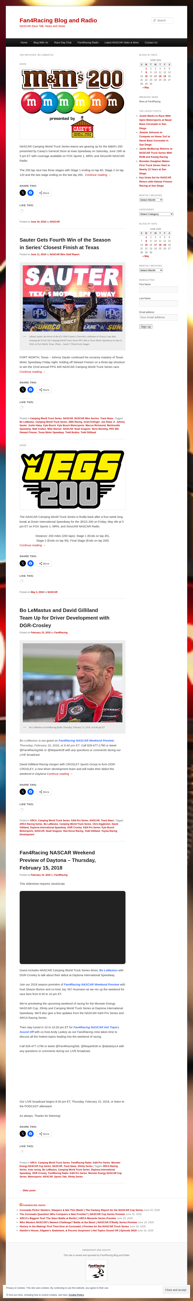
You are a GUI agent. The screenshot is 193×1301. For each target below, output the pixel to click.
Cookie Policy (76, 1295)
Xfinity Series (85, 1166)
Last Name (145, 298)
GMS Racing (75, 422)
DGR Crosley (74, 827)
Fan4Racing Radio (88, 42)
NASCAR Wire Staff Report (65, 254)
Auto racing (34, 1169)
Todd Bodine (72, 432)
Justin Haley (35, 425)
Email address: (147, 312)
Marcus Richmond (96, 425)
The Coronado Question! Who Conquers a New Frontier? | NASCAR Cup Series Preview (72, 1214)
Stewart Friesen (28, 432)
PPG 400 (114, 429)
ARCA (33, 820)
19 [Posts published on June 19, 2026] (164, 76)
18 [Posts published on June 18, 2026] (160, 76)
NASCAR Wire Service (86, 418)
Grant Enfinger (91, 422)
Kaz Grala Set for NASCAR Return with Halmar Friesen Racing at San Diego (155, 181)
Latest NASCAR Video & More (122, 42)
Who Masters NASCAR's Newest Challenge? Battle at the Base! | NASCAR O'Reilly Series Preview (78, 1222)
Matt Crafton (39, 429)
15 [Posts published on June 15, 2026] (146, 76)
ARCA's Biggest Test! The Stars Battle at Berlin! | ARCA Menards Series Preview (68, 1218)
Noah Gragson (82, 429)
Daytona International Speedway (48, 827)
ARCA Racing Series (31, 824)
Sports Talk (60, 1176)
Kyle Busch (49, 425)
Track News (106, 418)
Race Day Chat (62, 42)
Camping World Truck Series (46, 418)
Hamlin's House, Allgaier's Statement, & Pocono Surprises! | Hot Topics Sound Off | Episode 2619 (78, 1230)
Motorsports (35, 1176)
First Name (145, 284)
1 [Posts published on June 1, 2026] (146, 68)
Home (24, 42)
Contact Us (151, 42)
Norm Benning (100, 429)
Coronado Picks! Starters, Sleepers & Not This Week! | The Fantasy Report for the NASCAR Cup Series (81, 1210)
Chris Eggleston (102, 824)
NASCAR (55, 221)
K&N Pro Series (79, 820)
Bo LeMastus (27, 422)
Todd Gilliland (88, 432)
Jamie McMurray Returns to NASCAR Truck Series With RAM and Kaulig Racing (156, 152)
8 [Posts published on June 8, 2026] (146, 72)
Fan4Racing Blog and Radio (58, 20)
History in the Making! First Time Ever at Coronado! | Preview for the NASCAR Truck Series (74, 1226)
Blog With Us (40, 42)
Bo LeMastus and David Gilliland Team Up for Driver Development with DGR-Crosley (65, 617)
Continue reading (98, 174)
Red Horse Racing (73, 831)
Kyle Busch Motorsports (70, 425)
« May (146, 87)
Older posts (28, 1190)
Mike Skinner (54, 429)
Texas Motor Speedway (51, 432)
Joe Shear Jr (108, 422)
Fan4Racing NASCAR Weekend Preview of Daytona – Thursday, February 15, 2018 (58, 860)
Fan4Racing (61, 632)
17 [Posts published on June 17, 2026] (155, 76)
